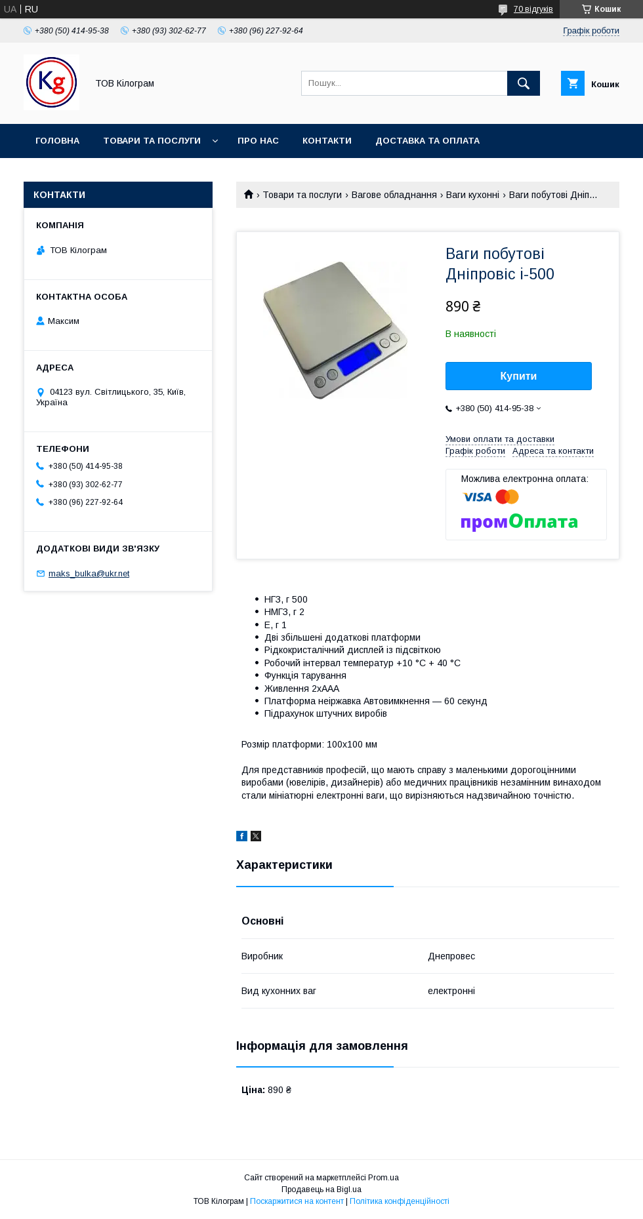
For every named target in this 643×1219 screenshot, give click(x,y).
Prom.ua (383, 1177)
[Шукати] (523, 83)
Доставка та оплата (427, 141)
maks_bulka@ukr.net (89, 573)
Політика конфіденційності (399, 1201)
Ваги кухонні (472, 195)
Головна (57, 141)
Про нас (258, 141)
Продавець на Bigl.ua (321, 1189)
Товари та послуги (152, 141)
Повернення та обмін (90, 175)
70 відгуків (533, 9)
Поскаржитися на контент (297, 1201)
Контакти (327, 141)
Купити (519, 376)
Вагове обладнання (394, 195)
